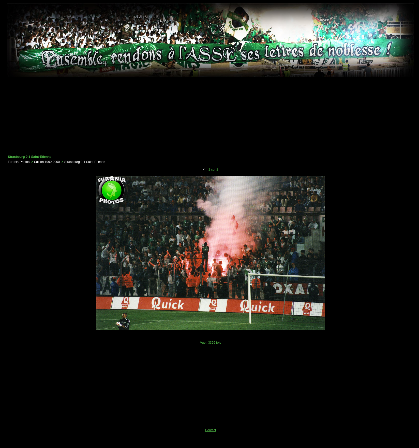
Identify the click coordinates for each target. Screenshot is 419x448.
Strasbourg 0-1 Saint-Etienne (84, 162)
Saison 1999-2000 (47, 162)
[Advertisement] (210, 116)
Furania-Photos (18, 162)
